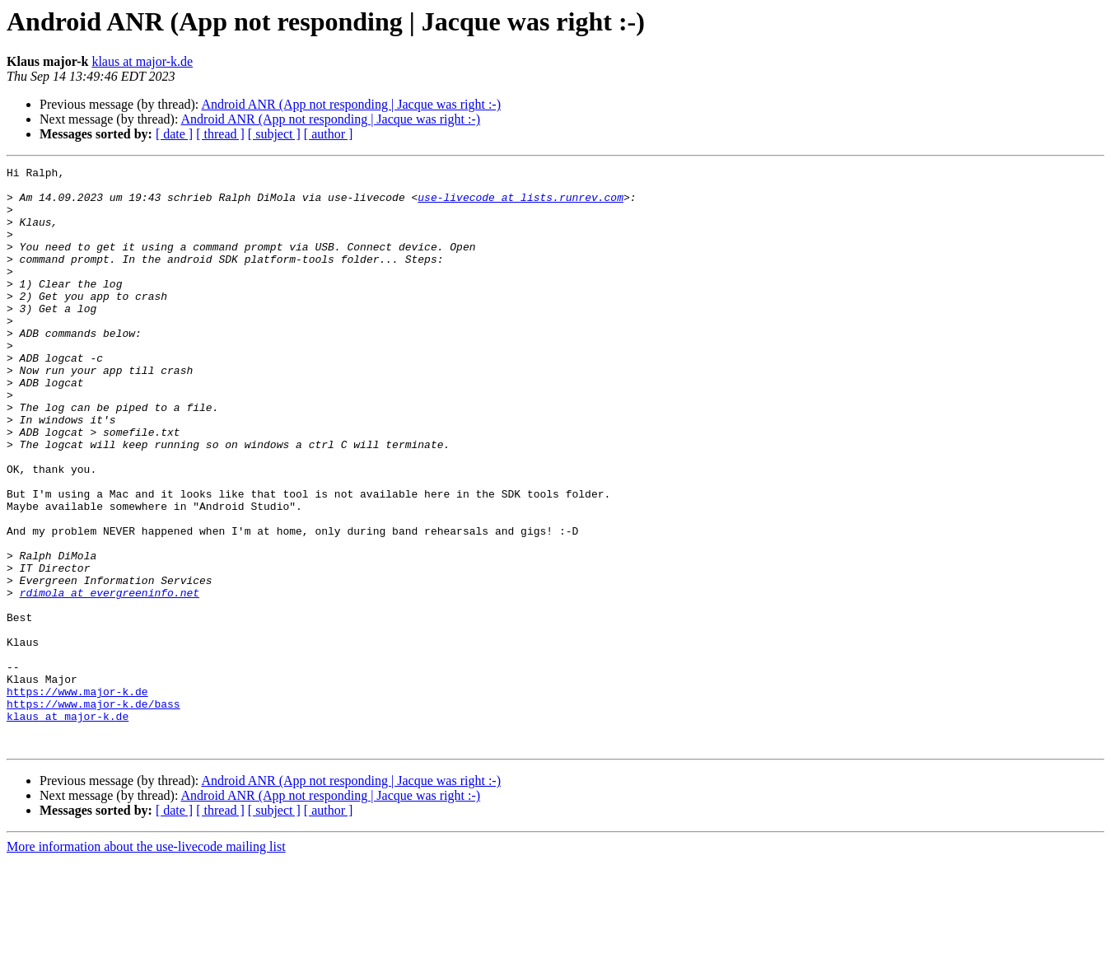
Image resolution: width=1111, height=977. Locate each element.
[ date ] (174, 134)
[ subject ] (274, 134)
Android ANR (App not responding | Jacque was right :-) (351, 104)
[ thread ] (220, 134)
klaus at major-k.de (142, 61)
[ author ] (328, 134)
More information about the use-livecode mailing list (146, 963)
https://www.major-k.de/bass (93, 812)
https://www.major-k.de (77, 797)
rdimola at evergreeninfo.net (109, 678)
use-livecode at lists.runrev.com (520, 204)
